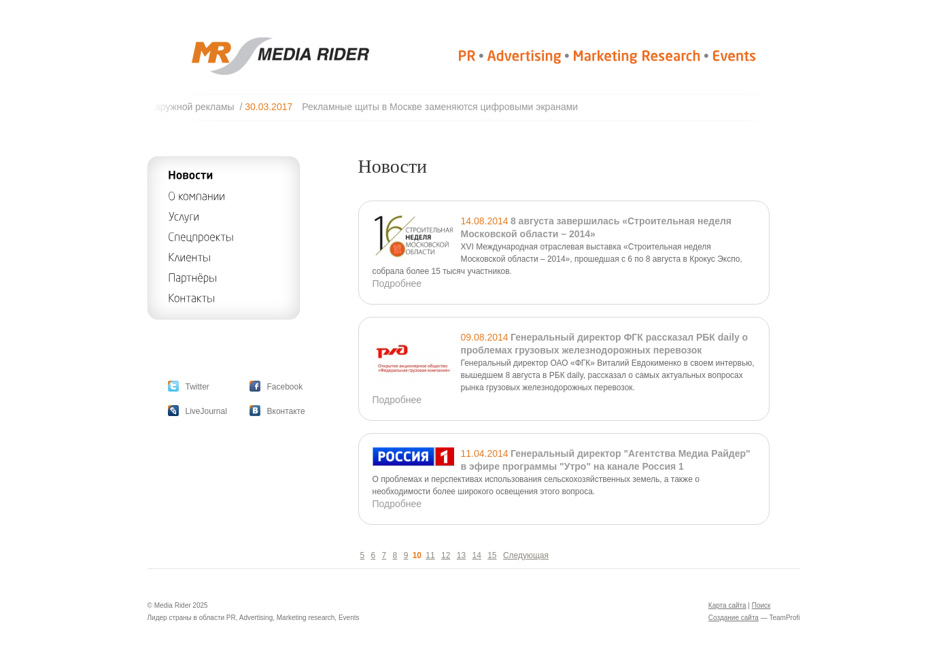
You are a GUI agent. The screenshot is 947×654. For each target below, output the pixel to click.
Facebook (285, 387)
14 (476, 555)
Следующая (526, 555)
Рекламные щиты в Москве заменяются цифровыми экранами (445, 106)
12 (445, 555)
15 (491, 555)
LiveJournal (206, 411)
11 (430, 555)
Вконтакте (286, 411)
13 (461, 555)
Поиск (761, 605)
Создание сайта (733, 617)
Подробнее (397, 283)
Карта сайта (727, 605)
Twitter (197, 387)
